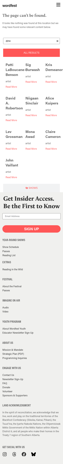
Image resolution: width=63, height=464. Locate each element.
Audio (5, 307)
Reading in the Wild (12, 269)
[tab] (31, 53)
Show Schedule (10, 247)
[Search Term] (31, 41)
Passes (6, 251)
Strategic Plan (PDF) (13, 353)
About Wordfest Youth (14, 328)
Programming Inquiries (14, 358)
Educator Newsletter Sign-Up (17, 332)
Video (5, 311)
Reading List (8, 255)
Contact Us (8, 375)
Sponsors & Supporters (15, 395)
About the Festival (12, 286)
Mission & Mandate (12, 349)
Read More (11, 86)
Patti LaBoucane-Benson (16, 69)
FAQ (4, 383)
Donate (6, 387)
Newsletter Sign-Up (12, 379)
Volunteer (7, 391)
